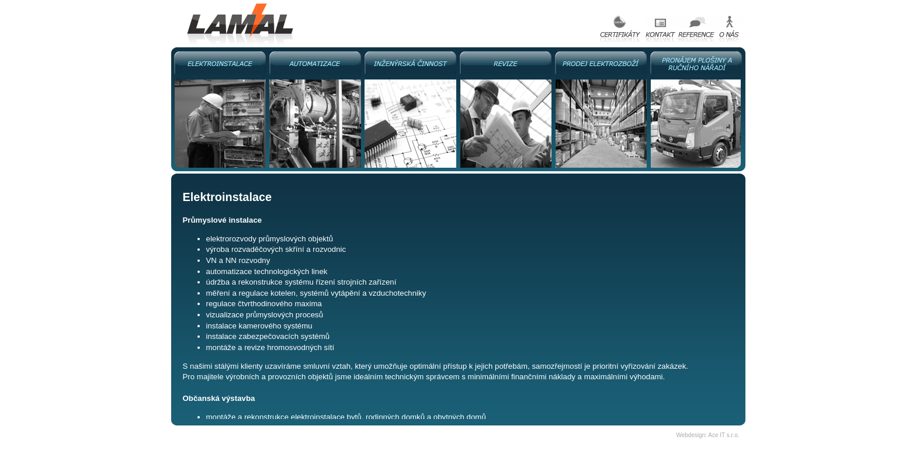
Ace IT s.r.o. (723, 435)
